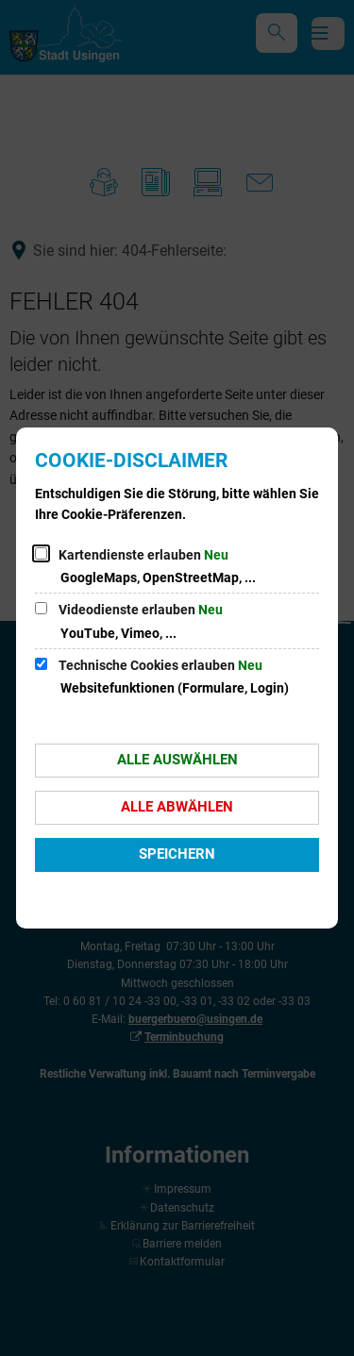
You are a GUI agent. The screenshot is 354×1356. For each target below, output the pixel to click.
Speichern (177, 853)
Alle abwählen (177, 806)
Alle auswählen (177, 759)
